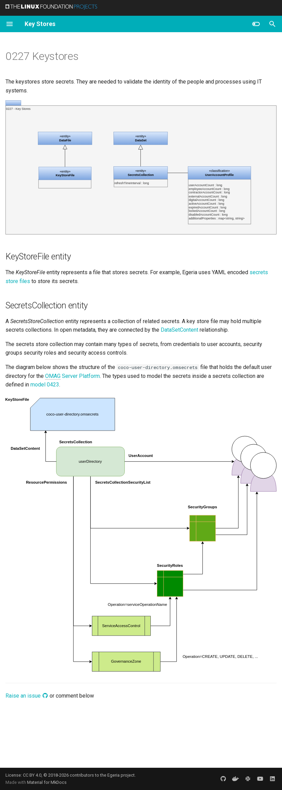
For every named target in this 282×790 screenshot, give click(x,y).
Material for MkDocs (47, 782)
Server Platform (72, 376)
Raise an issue (26, 695)
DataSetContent (179, 330)
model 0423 (44, 384)
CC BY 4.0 (32, 775)
